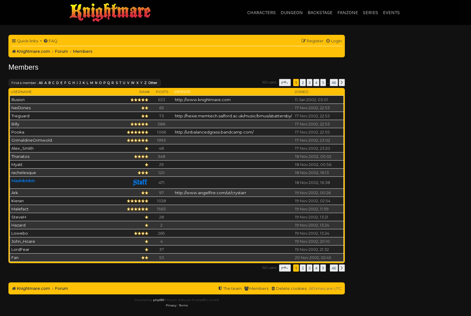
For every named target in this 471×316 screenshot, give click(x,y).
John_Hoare (23, 241)
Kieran (17, 200)
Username (21, 91)
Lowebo (19, 233)
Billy (15, 124)
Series (370, 12)
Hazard (18, 225)
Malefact (20, 208)
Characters (261, 12)
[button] (285, 82)
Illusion (18, 99)
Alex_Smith (22, 148)
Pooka (17, 132)
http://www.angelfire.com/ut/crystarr (210, 192)
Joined (301, 91)
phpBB (158, 300)
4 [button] (316, 82)
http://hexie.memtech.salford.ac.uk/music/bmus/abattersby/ (233, 115)
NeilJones (21, 107)
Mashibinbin (23, 180)
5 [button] (323, 82)
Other (152, 83)
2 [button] (303, 82)
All (41, 83)
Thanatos (20, 156)
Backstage (320, 12)
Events (391, 12)
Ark (14, 192)
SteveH (18, 217)
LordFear (20, 249)
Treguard (20, 115)
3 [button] (309, 82)
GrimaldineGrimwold (31, 140)
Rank (144, 91)
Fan (15, 257)
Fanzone (347, 12)
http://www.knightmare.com (203, 99)
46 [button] (334, 82)
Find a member (23, 83)
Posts (162, 91)
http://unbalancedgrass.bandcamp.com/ (214, 132)
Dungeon (292, 12)
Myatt (17, 164)
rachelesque (23, 172)
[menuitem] (50, 41)
